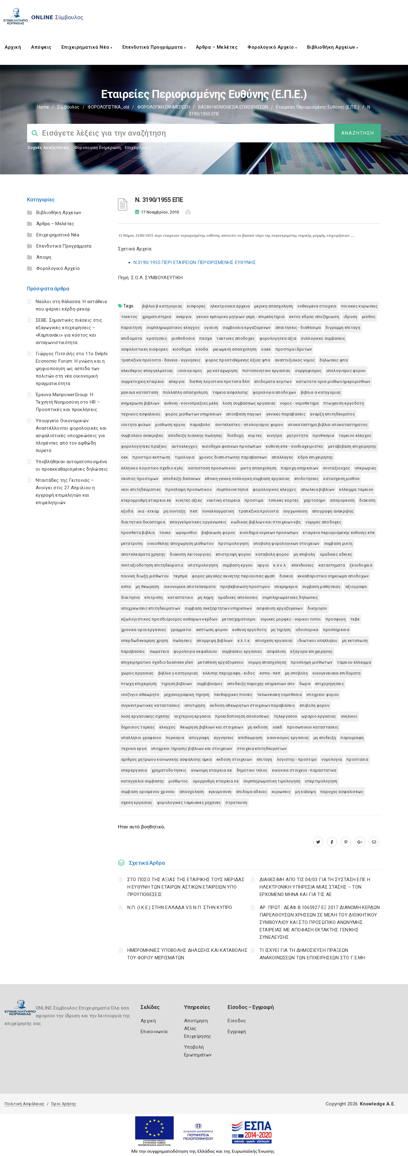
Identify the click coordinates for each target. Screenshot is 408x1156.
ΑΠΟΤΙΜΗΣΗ (194, 705)
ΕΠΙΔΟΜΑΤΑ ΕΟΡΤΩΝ (273, 381)
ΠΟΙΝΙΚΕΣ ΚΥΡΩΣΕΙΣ (359, 306)
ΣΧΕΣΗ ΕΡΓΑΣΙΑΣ (136, 802)
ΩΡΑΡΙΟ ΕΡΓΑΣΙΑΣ (318, 716)
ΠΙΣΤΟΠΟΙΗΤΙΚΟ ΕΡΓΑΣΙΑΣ (267, 370)
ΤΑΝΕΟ (165, 532)
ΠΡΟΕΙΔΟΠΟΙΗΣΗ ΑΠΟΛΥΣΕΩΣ (242, 716)
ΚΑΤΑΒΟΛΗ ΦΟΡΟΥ (272, 554)
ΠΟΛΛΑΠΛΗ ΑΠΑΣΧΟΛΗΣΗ (185, 392)
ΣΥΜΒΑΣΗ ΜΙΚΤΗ (338, 543)
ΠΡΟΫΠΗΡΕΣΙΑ (336, 629)
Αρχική (13, 47)
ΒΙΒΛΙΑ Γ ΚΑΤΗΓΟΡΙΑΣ (178, 673)
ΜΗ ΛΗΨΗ (205, 597)
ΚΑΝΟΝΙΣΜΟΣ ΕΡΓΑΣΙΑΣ (288, 737)
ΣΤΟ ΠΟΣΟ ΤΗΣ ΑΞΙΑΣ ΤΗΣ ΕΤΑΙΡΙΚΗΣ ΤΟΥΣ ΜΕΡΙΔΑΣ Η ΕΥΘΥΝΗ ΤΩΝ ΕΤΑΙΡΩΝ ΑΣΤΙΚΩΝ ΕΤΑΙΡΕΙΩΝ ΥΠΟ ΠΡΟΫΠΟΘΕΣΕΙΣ (186, 887)
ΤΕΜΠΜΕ (180, 576)
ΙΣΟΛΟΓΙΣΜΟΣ (190, 370)
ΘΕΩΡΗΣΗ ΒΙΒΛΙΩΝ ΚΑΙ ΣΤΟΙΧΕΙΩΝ (211, 727)
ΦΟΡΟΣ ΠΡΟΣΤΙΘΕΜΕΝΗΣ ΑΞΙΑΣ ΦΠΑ (237, 360)
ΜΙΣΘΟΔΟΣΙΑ (183, 338)
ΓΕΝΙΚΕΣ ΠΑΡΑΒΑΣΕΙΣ (286, 414)
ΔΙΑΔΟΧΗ (235, 435)
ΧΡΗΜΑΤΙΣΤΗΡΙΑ (156, 316)
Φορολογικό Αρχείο (272, 47)
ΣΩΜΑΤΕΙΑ (159, 651)
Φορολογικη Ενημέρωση (97, 147)
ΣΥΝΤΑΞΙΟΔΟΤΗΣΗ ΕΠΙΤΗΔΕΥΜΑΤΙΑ (152, 565)
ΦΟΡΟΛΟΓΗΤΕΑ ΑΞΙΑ (278, 338)
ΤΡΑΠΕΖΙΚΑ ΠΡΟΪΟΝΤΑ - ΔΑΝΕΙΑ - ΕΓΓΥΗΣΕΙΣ (161, 360)
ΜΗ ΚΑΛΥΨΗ (305, 791)
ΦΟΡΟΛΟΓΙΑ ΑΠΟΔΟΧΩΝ (274, 392)
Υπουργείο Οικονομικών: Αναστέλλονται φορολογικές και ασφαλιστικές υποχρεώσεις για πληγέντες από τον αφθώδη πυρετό (71, 435)
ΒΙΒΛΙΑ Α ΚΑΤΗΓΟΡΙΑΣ (321, 392)
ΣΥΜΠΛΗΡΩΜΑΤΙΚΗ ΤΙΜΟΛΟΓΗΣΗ (272, 781)
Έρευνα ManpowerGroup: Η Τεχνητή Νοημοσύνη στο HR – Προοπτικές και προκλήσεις (68, 402)
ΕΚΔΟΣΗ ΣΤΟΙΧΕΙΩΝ (234, 759)
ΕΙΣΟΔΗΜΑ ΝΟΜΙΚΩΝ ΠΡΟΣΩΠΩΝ (269, 532)
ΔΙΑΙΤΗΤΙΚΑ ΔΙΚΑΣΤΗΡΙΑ (143, 522)
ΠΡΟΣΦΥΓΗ (336, 619)
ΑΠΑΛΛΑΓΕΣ (282, 457)
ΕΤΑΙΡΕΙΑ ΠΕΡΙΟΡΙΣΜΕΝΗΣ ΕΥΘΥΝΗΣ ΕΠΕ (339, 532)
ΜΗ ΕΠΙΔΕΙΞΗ (325, 737)
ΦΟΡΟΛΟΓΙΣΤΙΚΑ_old (108, 107)
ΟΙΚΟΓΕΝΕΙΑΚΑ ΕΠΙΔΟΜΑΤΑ (336, 673)
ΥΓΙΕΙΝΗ (211, 327)
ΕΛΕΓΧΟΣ (167, 727)
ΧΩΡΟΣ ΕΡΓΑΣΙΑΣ (137, 673)
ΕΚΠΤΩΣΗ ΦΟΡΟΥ (212, 629)
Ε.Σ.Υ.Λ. (280, 565)
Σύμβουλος (68, 107)
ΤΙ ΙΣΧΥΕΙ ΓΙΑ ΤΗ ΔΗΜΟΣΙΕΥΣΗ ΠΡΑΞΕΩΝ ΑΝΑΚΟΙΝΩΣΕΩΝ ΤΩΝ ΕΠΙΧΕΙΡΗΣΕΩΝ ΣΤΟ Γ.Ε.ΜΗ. (313, 954)
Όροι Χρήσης (63, 1103)
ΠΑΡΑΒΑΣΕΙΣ (133, 651)
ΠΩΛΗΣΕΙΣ (182, 640)
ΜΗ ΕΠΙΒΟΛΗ (304, 554)
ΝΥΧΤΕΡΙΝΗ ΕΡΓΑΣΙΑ (192, 716)
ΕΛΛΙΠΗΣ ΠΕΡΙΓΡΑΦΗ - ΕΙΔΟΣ (229, 673)
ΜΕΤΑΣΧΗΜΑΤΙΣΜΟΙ (239, 619)
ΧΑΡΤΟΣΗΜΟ (315, 500)
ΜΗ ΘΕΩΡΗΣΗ (147, 586)
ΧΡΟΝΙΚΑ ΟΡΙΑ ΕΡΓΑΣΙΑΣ (143, 629)
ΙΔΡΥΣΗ (350, 316)
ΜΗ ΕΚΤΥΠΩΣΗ (355, 640)
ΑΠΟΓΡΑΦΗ (199, 737)
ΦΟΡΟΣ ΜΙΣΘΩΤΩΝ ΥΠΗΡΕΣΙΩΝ (193, 414)
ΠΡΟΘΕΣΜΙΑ (323, 435)
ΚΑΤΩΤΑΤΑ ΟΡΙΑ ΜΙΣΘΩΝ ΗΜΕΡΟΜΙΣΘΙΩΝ (333, 381)
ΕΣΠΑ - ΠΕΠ (270, 673)
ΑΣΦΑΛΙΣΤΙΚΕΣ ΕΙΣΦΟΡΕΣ (144, 349)
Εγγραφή (237, 1031)
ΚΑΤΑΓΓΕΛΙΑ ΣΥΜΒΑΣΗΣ (142, 781)
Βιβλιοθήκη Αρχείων (332, 47)
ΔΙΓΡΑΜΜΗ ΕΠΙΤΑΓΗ (342, 327)
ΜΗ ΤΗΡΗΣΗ (281, 629)
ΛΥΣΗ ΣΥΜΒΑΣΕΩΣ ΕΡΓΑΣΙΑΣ (249, 403)
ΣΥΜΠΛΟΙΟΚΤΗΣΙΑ (232, 489)
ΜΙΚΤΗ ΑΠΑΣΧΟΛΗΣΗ (259, 468)
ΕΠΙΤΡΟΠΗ (153, 597)
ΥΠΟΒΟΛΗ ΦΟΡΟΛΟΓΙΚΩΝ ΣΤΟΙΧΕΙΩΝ (286, 543)
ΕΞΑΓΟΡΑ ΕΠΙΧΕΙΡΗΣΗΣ (311, 651)
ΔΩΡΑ (305, 683)
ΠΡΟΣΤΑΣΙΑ (357, 759)
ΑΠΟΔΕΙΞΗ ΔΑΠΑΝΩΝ (181, 478)
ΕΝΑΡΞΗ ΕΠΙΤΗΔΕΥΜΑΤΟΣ (332, 414)
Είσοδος (237, 1021)
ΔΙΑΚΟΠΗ (367, 500)
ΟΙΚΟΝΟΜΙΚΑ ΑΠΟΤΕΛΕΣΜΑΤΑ (190, 586)
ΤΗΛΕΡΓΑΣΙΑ (285, 716)
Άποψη (44, 257)
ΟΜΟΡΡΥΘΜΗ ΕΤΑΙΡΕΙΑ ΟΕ (216, 781)
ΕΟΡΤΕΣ (255, 435)
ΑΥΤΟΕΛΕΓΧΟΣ (184, 446)
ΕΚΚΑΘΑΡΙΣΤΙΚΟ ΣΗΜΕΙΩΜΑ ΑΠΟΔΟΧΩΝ (333, 576)
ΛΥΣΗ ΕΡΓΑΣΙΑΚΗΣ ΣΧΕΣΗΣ (145, 716)
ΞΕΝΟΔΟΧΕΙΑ (361, 565)
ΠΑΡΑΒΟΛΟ (200, 424)
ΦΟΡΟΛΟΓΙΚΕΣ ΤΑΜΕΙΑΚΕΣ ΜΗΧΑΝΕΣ (189, 802)
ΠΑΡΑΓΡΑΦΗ (352, 737)
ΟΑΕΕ (266, 349)
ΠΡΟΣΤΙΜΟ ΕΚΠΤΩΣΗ (151, 457)
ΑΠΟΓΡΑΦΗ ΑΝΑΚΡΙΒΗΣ (333, 511)
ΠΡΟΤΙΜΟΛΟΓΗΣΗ (233, 543)
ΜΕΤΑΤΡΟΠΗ (132, 543)
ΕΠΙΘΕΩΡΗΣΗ (250, 737)
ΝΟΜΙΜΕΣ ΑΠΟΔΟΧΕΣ (323, 522)
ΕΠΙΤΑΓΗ (264, 759)
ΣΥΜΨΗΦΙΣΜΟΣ (308, 370)
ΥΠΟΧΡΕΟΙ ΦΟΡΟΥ (322, 694)
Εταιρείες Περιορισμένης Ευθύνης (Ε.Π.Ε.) (317, 107)
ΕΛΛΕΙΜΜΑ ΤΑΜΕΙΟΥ (356, 489)
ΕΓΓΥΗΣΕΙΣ (224, 737)
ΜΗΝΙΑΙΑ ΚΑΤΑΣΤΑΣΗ (139, 392)
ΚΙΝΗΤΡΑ (274, 435)
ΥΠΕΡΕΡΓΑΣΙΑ (134, 770)
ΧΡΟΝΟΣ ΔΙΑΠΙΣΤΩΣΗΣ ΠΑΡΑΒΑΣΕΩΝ (233, 457)
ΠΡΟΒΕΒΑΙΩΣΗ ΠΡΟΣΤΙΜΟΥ (245, 586)
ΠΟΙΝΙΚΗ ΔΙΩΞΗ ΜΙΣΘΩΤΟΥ (145, 576)
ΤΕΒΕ (355, 619)
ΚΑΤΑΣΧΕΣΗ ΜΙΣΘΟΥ (341, 478)
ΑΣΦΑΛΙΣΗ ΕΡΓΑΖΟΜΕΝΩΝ (279, 608)
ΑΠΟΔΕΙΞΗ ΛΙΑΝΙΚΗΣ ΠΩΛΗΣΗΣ (195, 435)
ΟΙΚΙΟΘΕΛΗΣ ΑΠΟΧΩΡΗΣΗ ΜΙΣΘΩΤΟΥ (180, 543)
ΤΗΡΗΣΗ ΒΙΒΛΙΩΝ (176, 683)
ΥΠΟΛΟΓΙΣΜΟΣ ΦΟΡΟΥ (346, 370)
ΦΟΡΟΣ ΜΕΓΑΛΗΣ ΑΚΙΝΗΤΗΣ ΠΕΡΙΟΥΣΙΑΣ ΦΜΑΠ (233, 576)
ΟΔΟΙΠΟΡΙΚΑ (307, 629)
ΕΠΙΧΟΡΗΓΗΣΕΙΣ (329, 683)
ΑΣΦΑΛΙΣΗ (276, 651)
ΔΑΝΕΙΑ (286, 576)
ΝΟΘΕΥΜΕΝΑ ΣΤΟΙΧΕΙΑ (316, 306)
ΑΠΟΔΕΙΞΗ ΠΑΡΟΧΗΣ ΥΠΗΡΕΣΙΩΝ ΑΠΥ (261, 683)
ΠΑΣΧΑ (205, 338)
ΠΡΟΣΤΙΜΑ (254, 500)
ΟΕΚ (124, 457)
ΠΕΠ (193, 511)
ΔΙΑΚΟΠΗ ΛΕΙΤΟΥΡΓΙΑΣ (190, 554)
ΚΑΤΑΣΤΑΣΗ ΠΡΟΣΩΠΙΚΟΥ (212, 468)
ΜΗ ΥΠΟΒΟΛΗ (296, 673)
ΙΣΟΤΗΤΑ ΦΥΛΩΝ (136, 424)
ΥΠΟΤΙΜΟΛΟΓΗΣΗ (203, 565)
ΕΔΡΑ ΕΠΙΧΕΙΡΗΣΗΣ (315, 457)
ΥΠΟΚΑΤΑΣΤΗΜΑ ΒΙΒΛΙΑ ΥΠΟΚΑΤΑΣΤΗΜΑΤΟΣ (328, 424)
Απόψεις (41, 47)
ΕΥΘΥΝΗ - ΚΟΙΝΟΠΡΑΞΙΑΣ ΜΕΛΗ (191, 403)
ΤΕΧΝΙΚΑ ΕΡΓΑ (134, 748)
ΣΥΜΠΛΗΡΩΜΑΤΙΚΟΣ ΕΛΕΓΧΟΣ (173, 327)
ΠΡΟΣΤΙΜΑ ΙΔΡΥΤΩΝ (294, 349)
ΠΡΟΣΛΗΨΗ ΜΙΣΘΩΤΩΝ (311, 662)
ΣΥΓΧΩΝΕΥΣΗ (295, 511)
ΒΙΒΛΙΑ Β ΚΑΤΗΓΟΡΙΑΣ (162, 306)
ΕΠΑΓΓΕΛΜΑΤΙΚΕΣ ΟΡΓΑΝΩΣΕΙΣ (198, 522)
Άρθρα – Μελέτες (217, 47)
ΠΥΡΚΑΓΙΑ (175, 737)
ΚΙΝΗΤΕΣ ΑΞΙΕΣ (189, 500)
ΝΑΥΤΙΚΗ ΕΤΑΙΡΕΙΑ (223, 500)
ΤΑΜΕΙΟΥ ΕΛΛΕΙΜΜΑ (354, 662)
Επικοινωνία (154, 1031)
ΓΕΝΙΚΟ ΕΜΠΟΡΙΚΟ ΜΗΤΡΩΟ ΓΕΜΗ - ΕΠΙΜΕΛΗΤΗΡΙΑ (240, 316)
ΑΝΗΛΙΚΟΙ (349, 716)
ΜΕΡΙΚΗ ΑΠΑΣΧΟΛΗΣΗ (273, 306)
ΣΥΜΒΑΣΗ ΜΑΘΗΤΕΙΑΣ (321, 586)
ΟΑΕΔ (278, 727)
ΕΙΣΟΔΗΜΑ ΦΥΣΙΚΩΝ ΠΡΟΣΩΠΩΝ (231, 446)
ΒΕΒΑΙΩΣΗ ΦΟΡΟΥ (218, 532)
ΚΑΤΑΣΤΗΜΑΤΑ (332, 565)
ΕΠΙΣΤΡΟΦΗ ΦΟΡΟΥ (233, 554)
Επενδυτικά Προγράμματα (154, 47)
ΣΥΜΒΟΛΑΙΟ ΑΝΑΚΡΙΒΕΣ (142, 435)
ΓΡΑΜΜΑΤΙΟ (181, 629)
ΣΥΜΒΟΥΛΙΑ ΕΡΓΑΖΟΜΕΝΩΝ (246, 327)
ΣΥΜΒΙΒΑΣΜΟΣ (210, 683)
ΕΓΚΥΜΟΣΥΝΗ (220, 791)
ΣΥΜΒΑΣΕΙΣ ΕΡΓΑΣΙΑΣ (242, 651)
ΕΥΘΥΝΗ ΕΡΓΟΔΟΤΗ (249, 629)
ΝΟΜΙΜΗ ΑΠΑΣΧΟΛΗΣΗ (267, 662)
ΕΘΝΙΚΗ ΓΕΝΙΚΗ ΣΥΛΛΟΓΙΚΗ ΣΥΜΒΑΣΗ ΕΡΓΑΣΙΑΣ (247, 478)
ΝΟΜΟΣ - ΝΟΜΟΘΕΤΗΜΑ (299, 403)
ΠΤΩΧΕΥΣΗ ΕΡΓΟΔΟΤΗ (344, 403)
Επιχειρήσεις (137, 147)
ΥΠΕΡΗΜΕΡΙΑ (285, 586)
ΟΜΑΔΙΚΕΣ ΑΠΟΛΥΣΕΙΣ (238, 597)
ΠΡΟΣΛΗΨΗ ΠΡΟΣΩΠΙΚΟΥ (188, 489)
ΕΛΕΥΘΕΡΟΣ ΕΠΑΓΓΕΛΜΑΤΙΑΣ (147, 370)
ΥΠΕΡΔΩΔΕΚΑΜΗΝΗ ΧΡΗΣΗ (144, 640)
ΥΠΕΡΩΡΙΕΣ (366, 468)
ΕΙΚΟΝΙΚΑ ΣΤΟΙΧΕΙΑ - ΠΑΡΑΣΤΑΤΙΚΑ (304, 770)
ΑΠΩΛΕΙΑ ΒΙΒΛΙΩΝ (318, 489)
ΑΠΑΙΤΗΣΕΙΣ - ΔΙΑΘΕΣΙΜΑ (298, 327)
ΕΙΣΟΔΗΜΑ (182, 349)
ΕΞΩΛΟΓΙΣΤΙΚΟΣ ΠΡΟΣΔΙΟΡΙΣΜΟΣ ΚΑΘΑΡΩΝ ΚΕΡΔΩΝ (169, 619)
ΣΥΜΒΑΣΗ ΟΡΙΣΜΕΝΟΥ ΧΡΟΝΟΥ (148, 791)
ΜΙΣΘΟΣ (369, 316)
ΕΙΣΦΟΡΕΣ (196, 306)
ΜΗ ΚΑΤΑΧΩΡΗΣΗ (222, 370)
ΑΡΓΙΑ (263, 565)
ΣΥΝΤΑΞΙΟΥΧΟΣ (336, 468)
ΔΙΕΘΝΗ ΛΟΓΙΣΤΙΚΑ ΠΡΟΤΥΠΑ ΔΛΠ (219, 381)
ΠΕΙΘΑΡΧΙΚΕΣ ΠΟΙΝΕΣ (233, 694)
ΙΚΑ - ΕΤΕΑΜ (148, 511)
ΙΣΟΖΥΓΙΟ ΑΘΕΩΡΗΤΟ (140, 694)
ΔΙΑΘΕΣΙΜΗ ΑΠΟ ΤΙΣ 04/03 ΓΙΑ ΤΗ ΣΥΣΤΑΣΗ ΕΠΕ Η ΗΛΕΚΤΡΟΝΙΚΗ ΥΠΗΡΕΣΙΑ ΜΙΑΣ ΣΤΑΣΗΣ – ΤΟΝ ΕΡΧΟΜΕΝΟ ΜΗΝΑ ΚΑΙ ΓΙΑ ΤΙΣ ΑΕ (315, 887)
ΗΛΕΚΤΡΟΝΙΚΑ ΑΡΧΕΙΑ (230, 306)
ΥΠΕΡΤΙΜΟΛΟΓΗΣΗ (321, 781)
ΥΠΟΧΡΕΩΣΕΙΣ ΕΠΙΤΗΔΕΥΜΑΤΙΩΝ (150, 608)
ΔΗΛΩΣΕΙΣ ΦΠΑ (334, 360)
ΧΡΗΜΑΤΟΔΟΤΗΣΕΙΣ (169, 770)
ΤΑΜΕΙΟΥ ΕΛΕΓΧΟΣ (355, 435)
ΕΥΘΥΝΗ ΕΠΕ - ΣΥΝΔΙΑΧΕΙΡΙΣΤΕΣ (294, 446)
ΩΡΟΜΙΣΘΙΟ (186, 532)
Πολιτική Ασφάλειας (24, 1103)
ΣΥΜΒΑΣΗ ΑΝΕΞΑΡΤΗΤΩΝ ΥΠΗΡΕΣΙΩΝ (218, 608)
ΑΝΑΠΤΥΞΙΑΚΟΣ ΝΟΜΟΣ (295, 360)
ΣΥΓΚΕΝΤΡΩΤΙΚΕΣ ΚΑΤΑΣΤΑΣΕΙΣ (150, 705)
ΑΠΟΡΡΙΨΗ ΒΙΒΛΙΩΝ (215, 640)
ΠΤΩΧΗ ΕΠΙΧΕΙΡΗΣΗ (139, 683)
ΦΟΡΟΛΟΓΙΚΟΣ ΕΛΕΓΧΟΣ (274, 489)
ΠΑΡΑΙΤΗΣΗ (131, 327)
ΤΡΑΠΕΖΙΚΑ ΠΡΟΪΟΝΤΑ (258, 511)
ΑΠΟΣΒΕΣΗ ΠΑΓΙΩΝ (243, 414)
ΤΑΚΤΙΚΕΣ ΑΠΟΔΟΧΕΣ (235, 338)
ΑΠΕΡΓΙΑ (177, 381)
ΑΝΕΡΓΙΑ (184, 316)
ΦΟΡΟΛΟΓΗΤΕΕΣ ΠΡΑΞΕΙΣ (144, 446)
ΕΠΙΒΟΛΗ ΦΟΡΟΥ (314, 705)
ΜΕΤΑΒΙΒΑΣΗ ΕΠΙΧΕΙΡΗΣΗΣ (352, 446)
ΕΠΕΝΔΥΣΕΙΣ (303, 565)
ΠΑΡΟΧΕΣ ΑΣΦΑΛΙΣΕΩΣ (341, 791)
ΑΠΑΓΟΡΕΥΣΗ (342, 500)
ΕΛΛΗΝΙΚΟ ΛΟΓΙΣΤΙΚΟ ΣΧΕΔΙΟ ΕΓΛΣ (152, 468)
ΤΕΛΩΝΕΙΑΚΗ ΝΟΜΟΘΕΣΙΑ (279, 694)
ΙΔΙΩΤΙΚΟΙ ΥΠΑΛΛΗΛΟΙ (317, 640)
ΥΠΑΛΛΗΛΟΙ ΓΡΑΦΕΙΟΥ (141, 737)
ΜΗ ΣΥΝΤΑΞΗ (174, 511)
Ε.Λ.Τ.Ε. (244, 640)
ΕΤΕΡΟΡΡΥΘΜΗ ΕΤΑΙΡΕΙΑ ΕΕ (146, 500)
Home (43, 107)
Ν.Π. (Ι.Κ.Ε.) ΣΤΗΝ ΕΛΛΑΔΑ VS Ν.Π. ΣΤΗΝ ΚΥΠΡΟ (179, 907)
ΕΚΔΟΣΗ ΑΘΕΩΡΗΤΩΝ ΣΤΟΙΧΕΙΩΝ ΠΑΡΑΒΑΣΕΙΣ (252, 705)
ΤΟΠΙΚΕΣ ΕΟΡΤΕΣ (283, 500)
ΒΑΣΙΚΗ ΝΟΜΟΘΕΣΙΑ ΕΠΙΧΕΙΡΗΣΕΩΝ (233, 107)
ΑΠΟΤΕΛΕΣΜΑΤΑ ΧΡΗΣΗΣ (143, 554)
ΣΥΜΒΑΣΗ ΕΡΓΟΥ (238, 565)
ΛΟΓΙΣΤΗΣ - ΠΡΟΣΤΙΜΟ (297, 759)
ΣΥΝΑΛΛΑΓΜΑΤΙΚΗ (218, 511)
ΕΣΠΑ (126, 586)
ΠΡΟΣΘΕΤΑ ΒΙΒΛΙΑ (138, 532)
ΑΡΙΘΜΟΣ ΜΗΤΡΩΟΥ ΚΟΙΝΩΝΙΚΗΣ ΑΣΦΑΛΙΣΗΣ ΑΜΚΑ (166, 759)
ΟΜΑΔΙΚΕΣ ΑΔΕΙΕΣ (336, 554)
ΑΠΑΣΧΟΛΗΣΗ (191, 791)
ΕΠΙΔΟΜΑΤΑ (131, 338)
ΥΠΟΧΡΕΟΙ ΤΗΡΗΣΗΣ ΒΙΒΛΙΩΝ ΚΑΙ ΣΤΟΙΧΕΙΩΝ (191, 748)
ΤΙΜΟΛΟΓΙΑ (184, 457)
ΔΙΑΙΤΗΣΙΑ (130, 597)
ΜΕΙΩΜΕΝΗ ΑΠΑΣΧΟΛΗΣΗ (235, 349)
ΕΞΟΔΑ (127, 511)
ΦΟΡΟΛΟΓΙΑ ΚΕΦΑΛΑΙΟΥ (195, 651)
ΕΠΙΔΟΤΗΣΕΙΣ (306, 478)
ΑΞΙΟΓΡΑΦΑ (356, 586)
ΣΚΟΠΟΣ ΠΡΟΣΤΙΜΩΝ (140, 478)
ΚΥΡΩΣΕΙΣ (281, 791)
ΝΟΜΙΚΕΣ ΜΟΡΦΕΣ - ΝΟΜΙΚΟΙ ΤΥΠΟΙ (291, 619)
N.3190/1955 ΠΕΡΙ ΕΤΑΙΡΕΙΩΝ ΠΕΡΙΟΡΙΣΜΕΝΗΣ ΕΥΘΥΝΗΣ (195, 262)
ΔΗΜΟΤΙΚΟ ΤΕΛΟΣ (252, 770)
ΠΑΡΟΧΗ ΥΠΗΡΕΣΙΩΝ (299, 468)
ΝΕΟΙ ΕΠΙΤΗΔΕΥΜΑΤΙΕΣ (141, 489)
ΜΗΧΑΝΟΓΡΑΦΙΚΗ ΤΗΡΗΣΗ (187, 694)
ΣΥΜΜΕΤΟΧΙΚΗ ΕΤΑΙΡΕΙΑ (142, 381)
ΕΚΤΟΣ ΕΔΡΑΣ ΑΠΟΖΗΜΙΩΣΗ (314, 316)
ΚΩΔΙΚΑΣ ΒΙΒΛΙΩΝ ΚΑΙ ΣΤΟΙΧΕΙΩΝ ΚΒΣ (266, 522)
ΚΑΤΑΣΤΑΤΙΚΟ (180, 597)
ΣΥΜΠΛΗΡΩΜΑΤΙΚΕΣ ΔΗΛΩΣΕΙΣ (290, 597)
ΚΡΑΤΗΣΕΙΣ (157, 338)
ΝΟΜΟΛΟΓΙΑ (331, 759)
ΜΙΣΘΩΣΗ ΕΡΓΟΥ (170, 424)
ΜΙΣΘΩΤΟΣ (178, 781)
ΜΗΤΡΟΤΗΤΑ (297, 435)
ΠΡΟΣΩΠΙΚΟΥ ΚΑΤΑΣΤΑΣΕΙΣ (313, 727)
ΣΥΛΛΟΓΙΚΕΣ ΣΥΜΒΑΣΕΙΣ (323, 338)
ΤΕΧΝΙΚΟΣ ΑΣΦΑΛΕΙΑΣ (141, 414)
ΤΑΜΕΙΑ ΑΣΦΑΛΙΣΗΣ (230, 392)
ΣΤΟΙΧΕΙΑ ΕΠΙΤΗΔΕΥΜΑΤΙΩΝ (262, 748)
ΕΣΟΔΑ (202, 349)
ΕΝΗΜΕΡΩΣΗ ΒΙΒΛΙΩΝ (140, 403)
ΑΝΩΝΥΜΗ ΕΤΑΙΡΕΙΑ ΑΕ (211, 770)
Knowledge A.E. (377, 1104)
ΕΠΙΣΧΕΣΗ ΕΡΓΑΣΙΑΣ (274, 640)
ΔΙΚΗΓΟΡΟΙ (317, 608)
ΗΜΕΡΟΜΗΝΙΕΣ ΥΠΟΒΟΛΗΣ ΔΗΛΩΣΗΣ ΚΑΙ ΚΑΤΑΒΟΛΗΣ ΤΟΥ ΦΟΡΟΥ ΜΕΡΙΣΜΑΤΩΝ (187, 954)
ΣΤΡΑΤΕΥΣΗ (236, 802)
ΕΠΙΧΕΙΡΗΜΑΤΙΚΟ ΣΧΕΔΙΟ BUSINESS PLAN (157, 662)
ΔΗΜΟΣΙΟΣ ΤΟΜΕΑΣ (138, 727)
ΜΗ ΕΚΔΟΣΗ (258, 727)
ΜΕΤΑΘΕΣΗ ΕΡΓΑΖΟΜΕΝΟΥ (220, 662)
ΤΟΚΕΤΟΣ (129, 316)
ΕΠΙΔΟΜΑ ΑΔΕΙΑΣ (251, 791)
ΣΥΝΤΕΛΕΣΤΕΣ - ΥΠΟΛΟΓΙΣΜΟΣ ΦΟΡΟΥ (249, 424)
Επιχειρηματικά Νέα (86, 47)
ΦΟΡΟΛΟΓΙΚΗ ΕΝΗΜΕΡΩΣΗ (163, 107)
